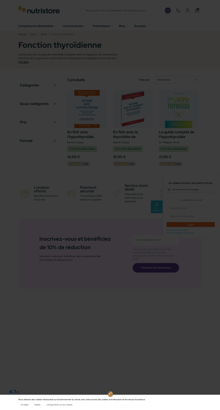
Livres (33, 34)
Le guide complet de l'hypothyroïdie (176, 134)
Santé (43, 34)
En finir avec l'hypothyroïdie (80, 134)
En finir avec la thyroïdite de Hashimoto (125, 137)
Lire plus (23, 62)
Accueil (22, 34)
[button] (197, 10)
